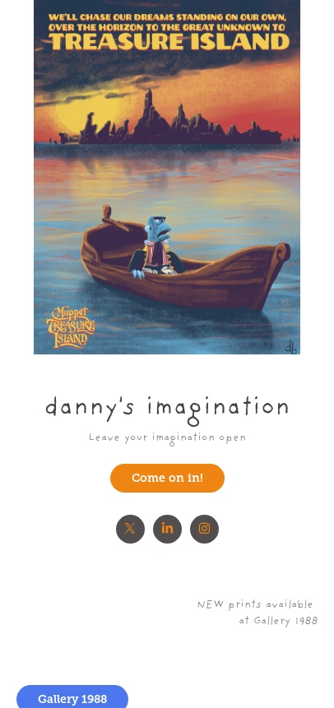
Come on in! (167, 477)
